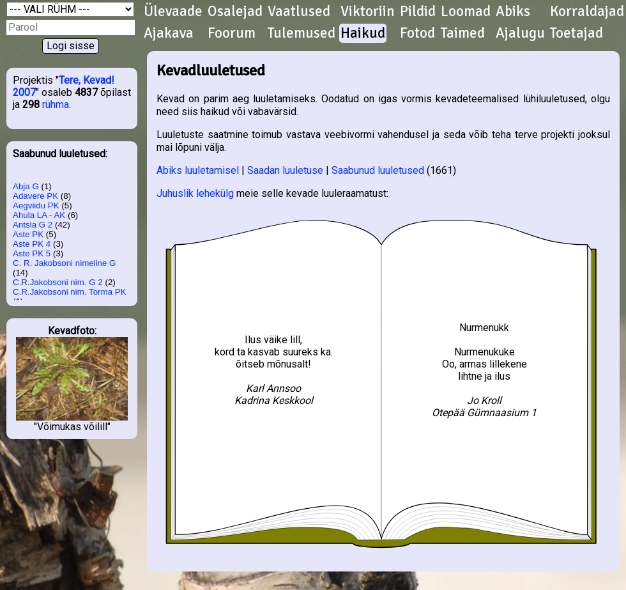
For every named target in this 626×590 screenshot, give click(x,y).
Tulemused (301, 33)
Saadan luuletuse (285, 170)
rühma (55, 104)
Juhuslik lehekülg (195, 193)
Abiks (513, 11)
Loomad (466, 11)
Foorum (232, 33)
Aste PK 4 (31, 244)
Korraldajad (587, 11)
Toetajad (576, 33)
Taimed (463, 33)
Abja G (26, 186)
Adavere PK (35, 196)
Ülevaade (173, 11)
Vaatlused (299, 11)
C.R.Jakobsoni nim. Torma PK (69, 292)
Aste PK (28, 234)
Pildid (418, 11)
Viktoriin (367, 11)
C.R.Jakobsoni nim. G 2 (58, 282)
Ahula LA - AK (39, 215)
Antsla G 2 (32, 224)
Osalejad (235, 11)
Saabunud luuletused (378, 170)
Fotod (417, 33)
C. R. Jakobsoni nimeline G (64, 263)
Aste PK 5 (31, 253)
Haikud (362, 33)
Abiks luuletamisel (197, 170)
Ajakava (169, 33)
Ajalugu (520, 33)
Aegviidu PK (36, 205)
